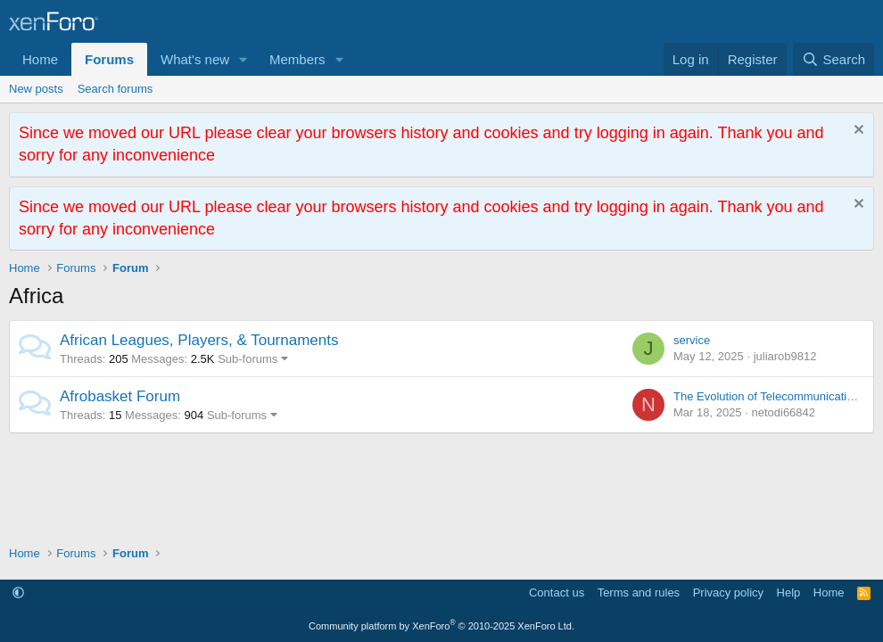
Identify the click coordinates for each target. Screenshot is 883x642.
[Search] (833, 59)
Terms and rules (639, 592)
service (691, 340)
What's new (195, 59)
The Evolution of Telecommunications (769, 396)
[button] (243, 59)
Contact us (556, 592)
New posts (36, 88)
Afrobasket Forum (120, 396)
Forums (109, 59)
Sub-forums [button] (247, 359)
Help (789, 592)
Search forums (115, 88)
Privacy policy (728, 592)
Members (297, 59)
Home (40, 59)
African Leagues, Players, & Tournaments (199, 340)
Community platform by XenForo (441, 626)
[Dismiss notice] (856, 131)
